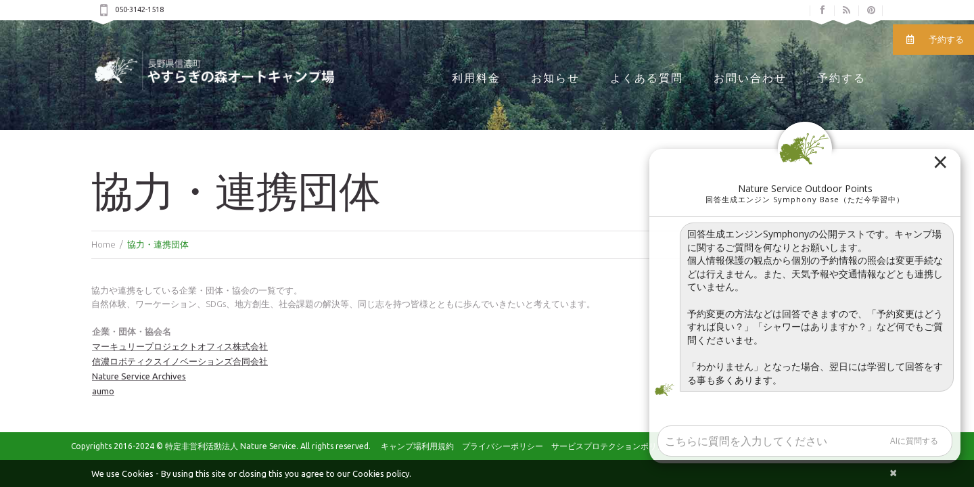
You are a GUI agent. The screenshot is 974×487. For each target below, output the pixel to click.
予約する (841, 78)
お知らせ (555, 78)
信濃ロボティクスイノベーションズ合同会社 (180, 361)
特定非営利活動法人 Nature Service (230, 446)
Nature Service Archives (139, 376)
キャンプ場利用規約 (417, 446)
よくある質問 (646, 78)
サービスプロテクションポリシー (612, 446)
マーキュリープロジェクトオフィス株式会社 (180, 346)
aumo (103, 391)
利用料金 (476, 78)
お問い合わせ (750, 78)
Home (103, 244)
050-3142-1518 (139, 9)
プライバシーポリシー (502, 446)
